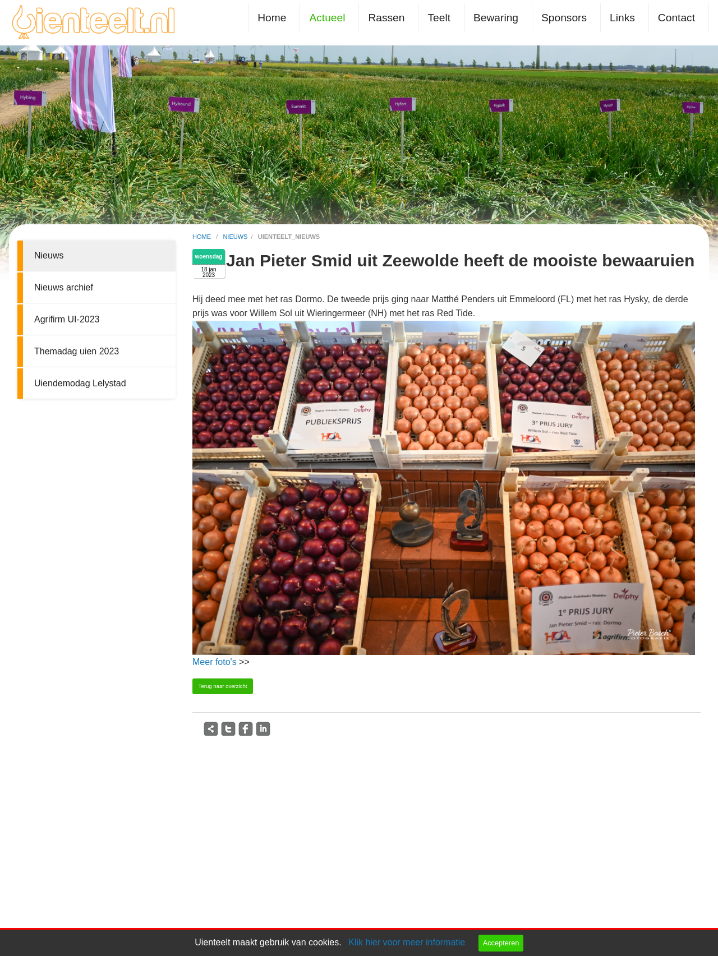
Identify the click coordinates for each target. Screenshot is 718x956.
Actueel (327, 18)
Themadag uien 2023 (76, 351)
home (202, 236)
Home (271, 18)
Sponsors (564, 18)
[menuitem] (274, 17)
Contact (676, 18)
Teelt (438, 18)
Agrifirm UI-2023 (66, 319)
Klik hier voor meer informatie (406, 942)
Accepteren (501, 943)
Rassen (386, 18)
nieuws (235, 236)
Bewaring (495, 18)
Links (622, 18)
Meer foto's (214, 662)
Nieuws (48, 255)
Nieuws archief (63, 287)
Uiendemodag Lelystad (80, 383)
